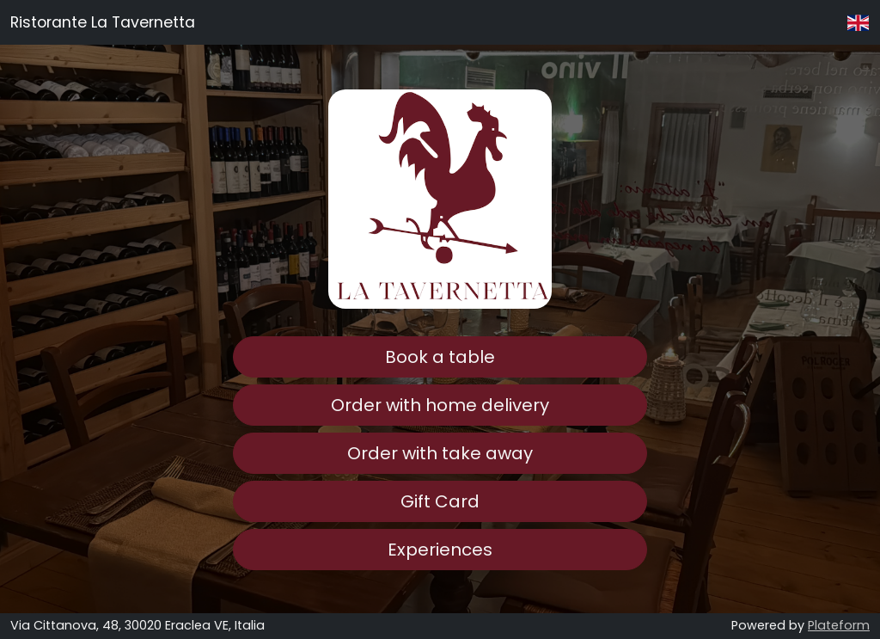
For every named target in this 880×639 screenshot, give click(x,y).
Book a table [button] (440, 357)
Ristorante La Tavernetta (102, 22)
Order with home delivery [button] (440, 405)
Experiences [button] (440, 550)
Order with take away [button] (440, 453)
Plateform (839, 625)
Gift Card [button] (440, 501)
